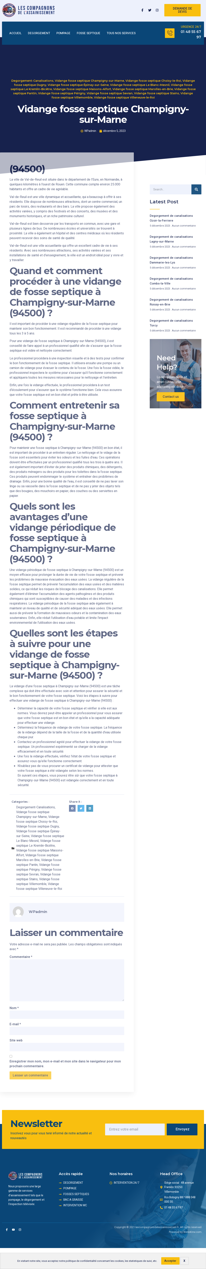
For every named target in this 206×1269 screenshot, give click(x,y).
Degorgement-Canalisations (32, 76)
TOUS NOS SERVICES (121, 33)
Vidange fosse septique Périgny (61, 89)
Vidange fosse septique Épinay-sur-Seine (78, 80)
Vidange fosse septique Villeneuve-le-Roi (124, 93)
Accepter (170, 1261)
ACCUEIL (15, 33)
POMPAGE (63, 33)
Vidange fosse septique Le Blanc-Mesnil (140, 80)
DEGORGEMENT (39, 33)
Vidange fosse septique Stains (156, 89)
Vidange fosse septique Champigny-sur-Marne (89, 76)
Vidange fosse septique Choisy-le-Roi (153, 76)
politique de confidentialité (81, 1261)
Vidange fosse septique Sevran (110, 89)
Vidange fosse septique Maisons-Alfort (82, 84)
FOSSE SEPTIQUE (88, 33)
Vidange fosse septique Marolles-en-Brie (142, 84)
